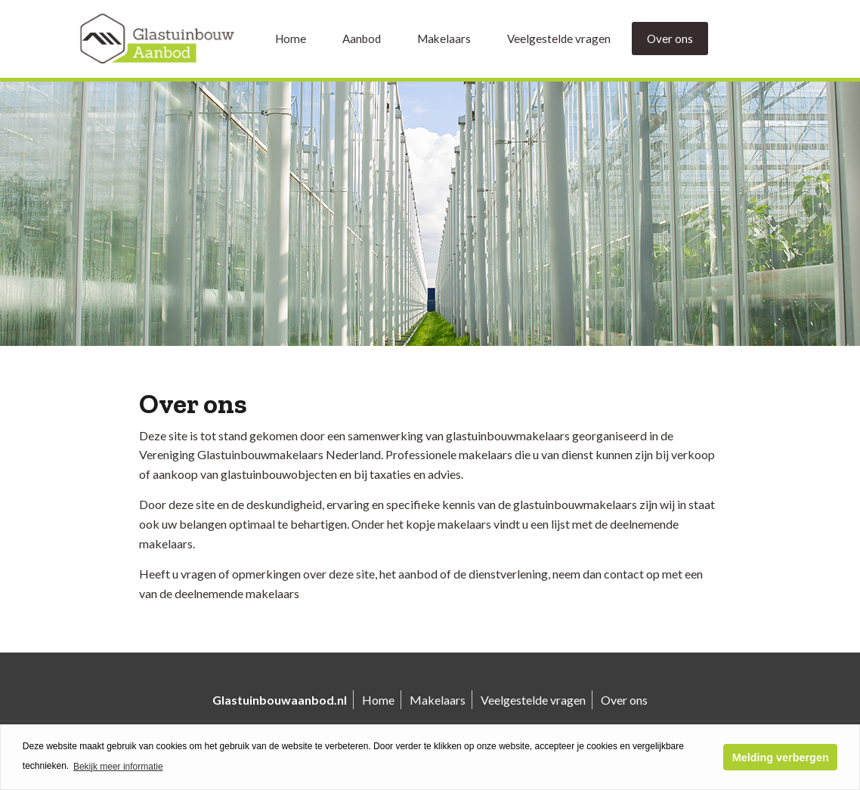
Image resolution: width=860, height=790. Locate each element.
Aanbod (361, 38)
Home (290, 38)
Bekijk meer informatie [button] (118, 766)
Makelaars (444, 38)
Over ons (670, 38)
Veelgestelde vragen (559, 38)
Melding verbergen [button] (780, 757)
